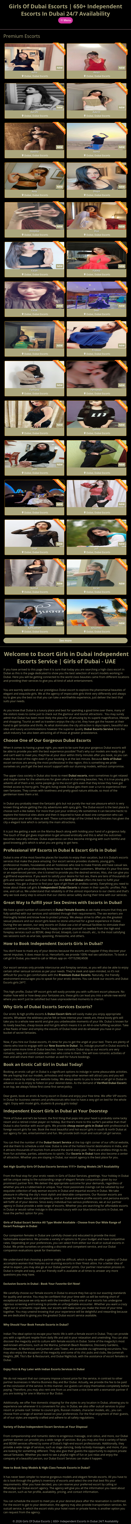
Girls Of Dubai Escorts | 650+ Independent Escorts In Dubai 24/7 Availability (65, 10)
